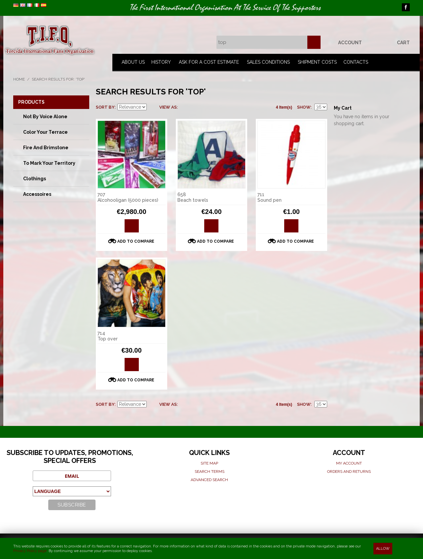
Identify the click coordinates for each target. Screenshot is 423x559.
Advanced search (209, 479)
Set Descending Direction (153, 107)
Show (304, 107)
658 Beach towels (192, 197)
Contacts (355, 62)
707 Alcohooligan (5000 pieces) (127, 197)
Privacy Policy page (30, 551)
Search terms (209, 471)
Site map (209, 463)
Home (19, 79)
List (196, 107)
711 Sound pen (269, 197)
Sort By (105, 107)
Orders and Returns (349, 471)
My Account (349, 463)
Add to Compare (135, 241)
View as (168, 107)
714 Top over (107, 336)
